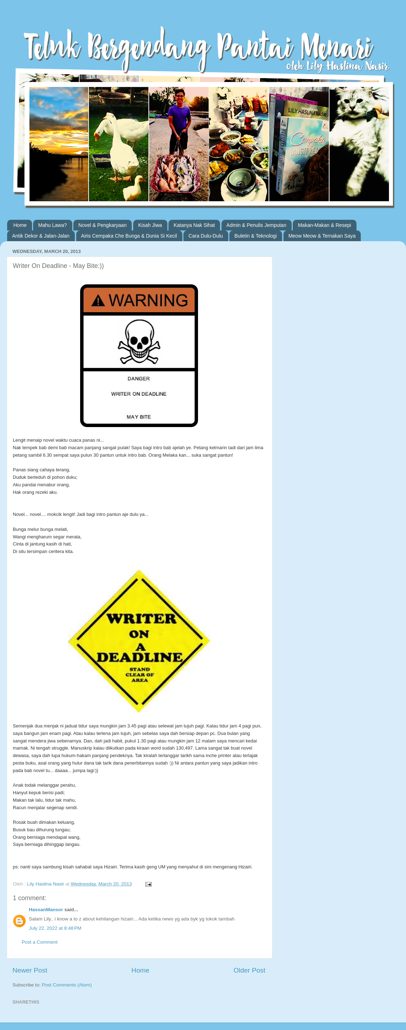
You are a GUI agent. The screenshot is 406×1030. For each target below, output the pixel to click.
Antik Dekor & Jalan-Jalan (40, 236)
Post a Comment (40, 942)
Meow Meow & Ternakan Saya (322, 236)
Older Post (249, 970)
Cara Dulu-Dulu (205, 236)
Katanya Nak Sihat (194, 225)
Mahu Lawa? (52, 225)
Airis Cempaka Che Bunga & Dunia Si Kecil (129, 236)
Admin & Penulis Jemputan (256, 225)
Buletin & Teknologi (255, 236)
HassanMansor (46, 909)
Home (20, 225)
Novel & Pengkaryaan (102, 225)
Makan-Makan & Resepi (324, 225)
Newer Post (29, 970)
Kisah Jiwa (150, 225)
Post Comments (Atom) (67, 985)
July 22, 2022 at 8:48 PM (55, 928)
